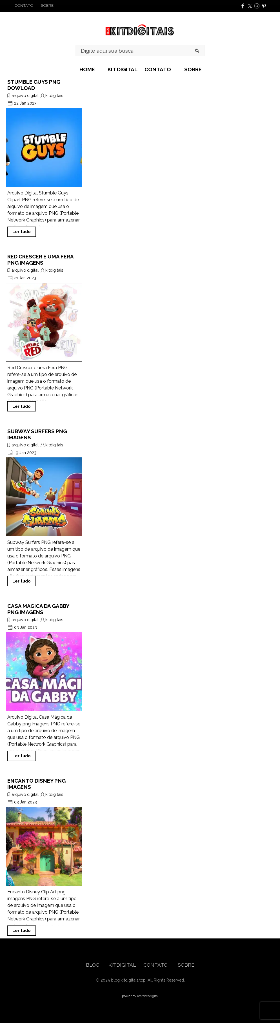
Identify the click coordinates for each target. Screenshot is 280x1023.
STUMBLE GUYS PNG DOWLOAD (33, 85)
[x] (250, 6)
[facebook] (243, 6)
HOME (87, 69)
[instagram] (257, 6)
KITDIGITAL (121, 965)
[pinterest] (264, 6)
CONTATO (158, 69)
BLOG (93, 965)
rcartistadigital (148, 996)
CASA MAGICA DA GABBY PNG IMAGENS (38, 609)
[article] (44, 158)
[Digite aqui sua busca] (140, 50)
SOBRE (193, 69)
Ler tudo (21, 231)
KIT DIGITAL (122, 69)
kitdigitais (54, 95)
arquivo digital (25, 95)
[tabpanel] (34, 5)
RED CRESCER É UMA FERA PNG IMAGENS (40, 259)
